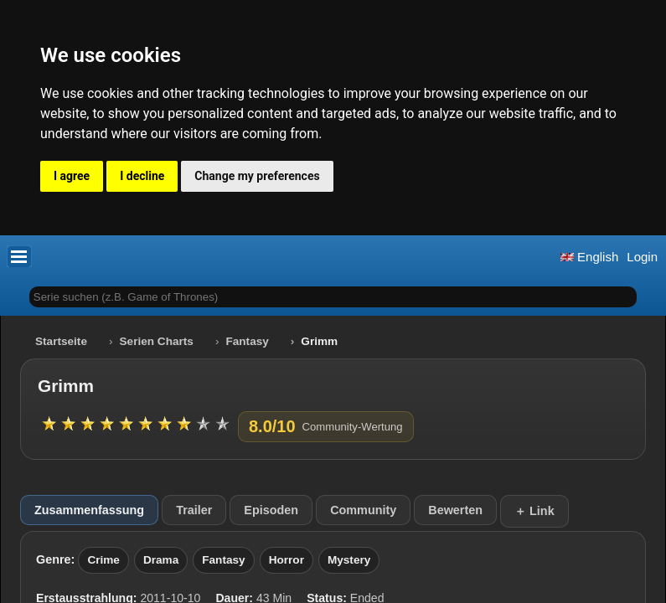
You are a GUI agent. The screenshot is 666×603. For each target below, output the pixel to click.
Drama (160, 560)
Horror (286, 560)
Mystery (349, 560)
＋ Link (534, 511)
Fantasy (246, 341)
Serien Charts (157, 341)
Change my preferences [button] (256, 176)
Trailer (194, 510)
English (589, 257)
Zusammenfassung (89, 510)
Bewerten (455, 510)
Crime (103, 560)
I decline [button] (142, 176)
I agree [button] (72, 176)
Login (642, 257)
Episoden (271, 510)
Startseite (61, 341)
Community (363, 510)
